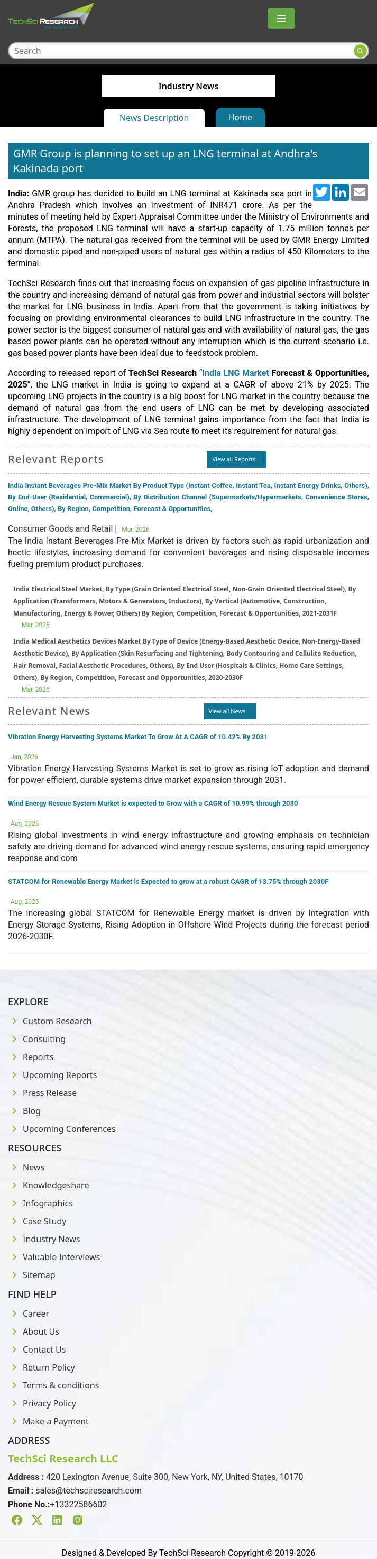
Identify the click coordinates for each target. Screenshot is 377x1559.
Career (28, 1313)
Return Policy (41, 1367)
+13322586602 (78, 1504)
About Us (33, 1331)
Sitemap (32, 1275)
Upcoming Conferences (62, 1128)
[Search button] (360, 51)
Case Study (37, 1221)
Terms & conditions (53, 1385)
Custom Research (50, 1021)
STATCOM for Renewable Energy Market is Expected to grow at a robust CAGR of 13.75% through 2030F (168, 881)
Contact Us (37, 1349)
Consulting (37, 1039)
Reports (31, 1057)
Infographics (40, 1203)
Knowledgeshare (48, 1185)
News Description (154, 118)
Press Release (42, 1092)
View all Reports (233, 459)
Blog (24, 1110)
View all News (227, 711)
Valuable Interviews (54, 1257)
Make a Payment (48, 1421)
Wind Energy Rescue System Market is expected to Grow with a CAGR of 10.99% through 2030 (153, 803)
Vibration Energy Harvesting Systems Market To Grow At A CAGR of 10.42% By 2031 (138, 737)
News (26, 1167)
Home (240, 117)
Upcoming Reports (52, 1075)
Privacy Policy (42, 1403)
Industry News (44, 1239)
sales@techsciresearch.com (88, 1491)
